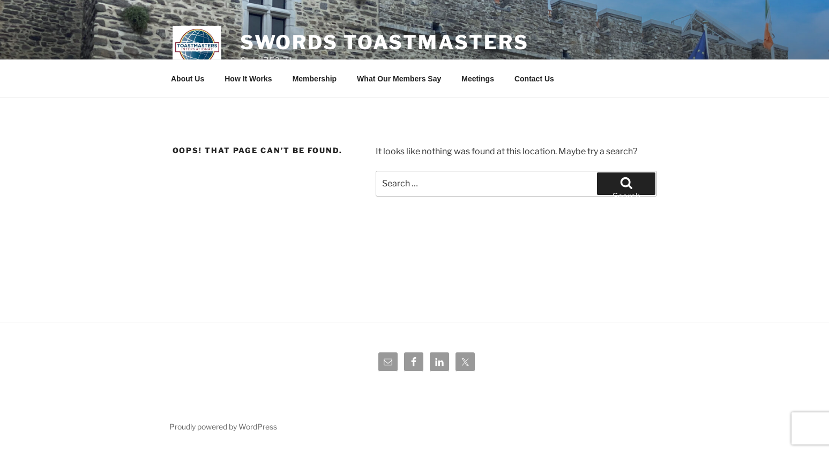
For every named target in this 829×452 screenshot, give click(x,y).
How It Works (248, 78)
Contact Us (534, 78)
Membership (315, 78)
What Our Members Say (399, 78)
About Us (187, 78)
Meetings (477, 78)
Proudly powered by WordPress (223, 426)
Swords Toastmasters (384, 42)
